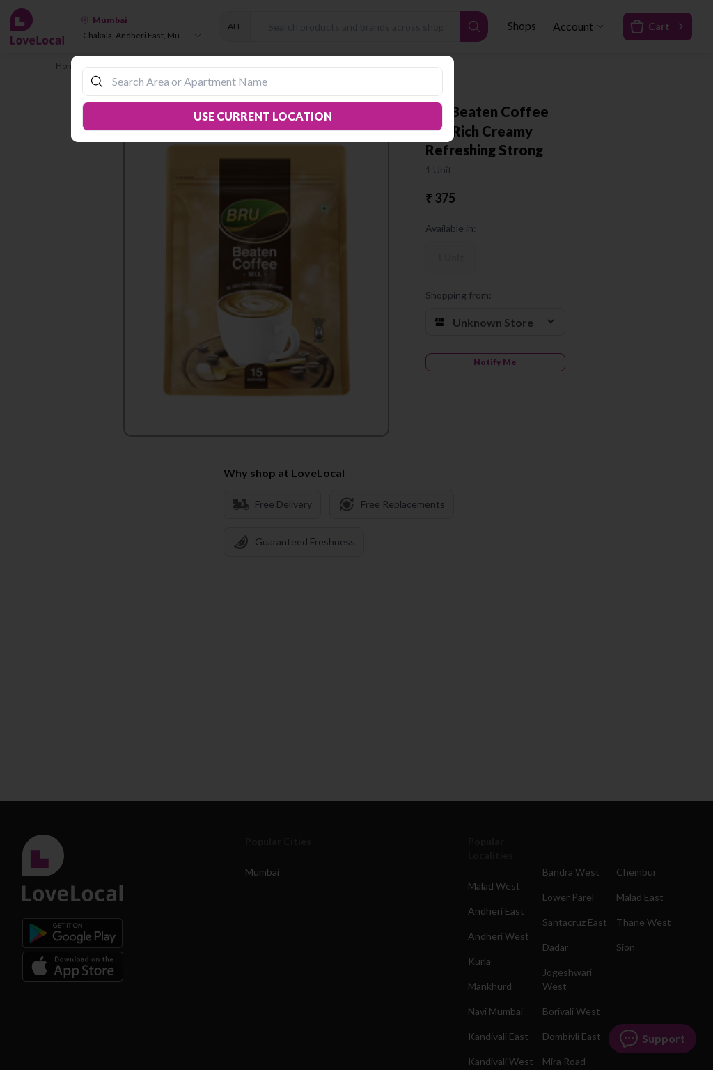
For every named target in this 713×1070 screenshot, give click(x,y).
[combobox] (269, 81)
